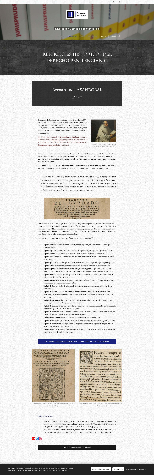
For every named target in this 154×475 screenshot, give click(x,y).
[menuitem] (47, 36)
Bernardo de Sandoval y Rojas (49, 145)
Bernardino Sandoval (65, 142)
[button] (114, 36)
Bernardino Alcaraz (58, 140)
